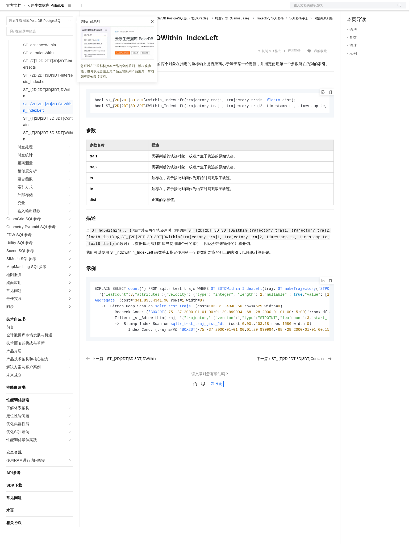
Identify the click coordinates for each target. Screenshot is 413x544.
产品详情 (294, 68)
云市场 (129, 8)
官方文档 (13, 22)
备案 (352, 8)
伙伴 (144, 8)
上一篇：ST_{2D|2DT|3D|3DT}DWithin (121, 378)
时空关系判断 (323, 35)
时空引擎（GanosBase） (233, 35)
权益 (102, 8)
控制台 (365, 8)
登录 (397, 8)
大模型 (54, 8)
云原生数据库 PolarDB (45, 22)
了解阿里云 (175, 8)
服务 (157, 8)
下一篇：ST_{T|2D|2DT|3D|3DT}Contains (294, 378)
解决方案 (85, 8)
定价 (115, 8)
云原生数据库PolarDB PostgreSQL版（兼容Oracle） (172, 35)
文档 (341, 8)
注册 (378, 8)
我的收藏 (320, 68)
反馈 (216, 403)
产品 (69, 8)
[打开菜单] (8, 8)
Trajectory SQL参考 (270, 35)
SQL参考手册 (298, 35)
